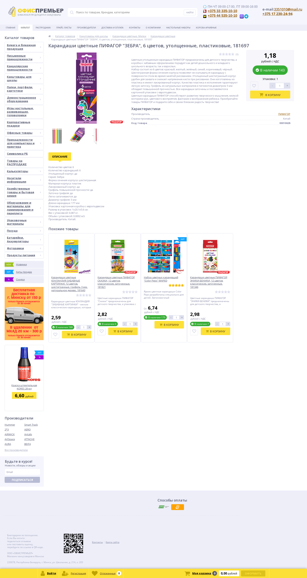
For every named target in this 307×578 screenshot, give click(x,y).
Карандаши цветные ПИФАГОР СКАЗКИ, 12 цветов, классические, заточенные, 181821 (116, 282)
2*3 (7, 429)
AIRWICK (10, 434)
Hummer (10, 424)
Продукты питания (24, 255)
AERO (27, 429)
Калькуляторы (24, 171)
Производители (86, 27)
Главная (10, 27)
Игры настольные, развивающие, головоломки (20, 111)
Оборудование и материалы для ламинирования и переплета (24, 208)
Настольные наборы (178, 27)
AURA (8, 444)
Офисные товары (24, 133)
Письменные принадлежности (24, 57)
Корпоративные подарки (18, 123)
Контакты (134, 27)
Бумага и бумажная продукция (24, 46)
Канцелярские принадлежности (24, 67)
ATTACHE (29, 439)
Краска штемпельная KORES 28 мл (24, 387)
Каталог (25, 27)
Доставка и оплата (112, 27)
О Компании (153, 27)
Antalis (28, 434)
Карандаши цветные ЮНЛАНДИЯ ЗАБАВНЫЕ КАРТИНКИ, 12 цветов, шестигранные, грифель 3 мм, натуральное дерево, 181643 (69, 284)
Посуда (24, 231)
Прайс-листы (63, 27)
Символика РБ (17, 153)
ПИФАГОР (284, 114)
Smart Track (31, 424)
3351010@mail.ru (288, 9)
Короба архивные (206, 27)
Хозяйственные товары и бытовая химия (24, 192)
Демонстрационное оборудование (24, 99)
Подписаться (22, 480)
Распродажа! (43, 27)
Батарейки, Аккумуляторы (24, 239)
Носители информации (24, 179)
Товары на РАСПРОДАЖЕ (17, 162)
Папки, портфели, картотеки (24, 89)
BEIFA (27, 444)
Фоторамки (24, 248)
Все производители (16, 450)
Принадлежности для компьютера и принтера (24, 143)
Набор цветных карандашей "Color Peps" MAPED (161, 279)
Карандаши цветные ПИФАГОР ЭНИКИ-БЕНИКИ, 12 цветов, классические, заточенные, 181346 (208, 282)
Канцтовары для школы (24, 78)
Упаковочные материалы (24, 222)
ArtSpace (10, 439)
